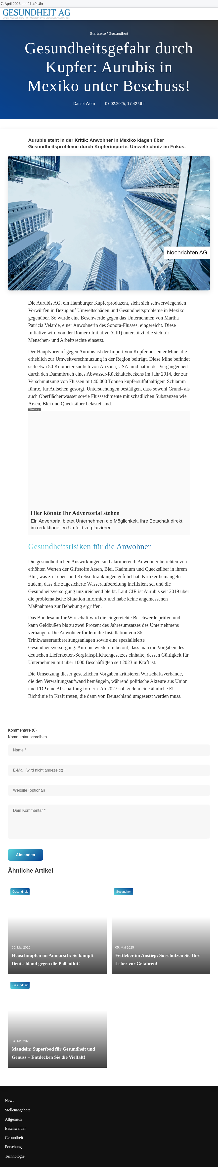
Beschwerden (15, 1128)
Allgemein (13, 1119)
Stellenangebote (17, 1110)
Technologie (15, 1156)
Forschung (13, 1147)
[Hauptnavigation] (208, 14)
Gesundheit (14, 1137)
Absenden (25, 855)
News (9, 1100)
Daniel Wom (84, 104)
